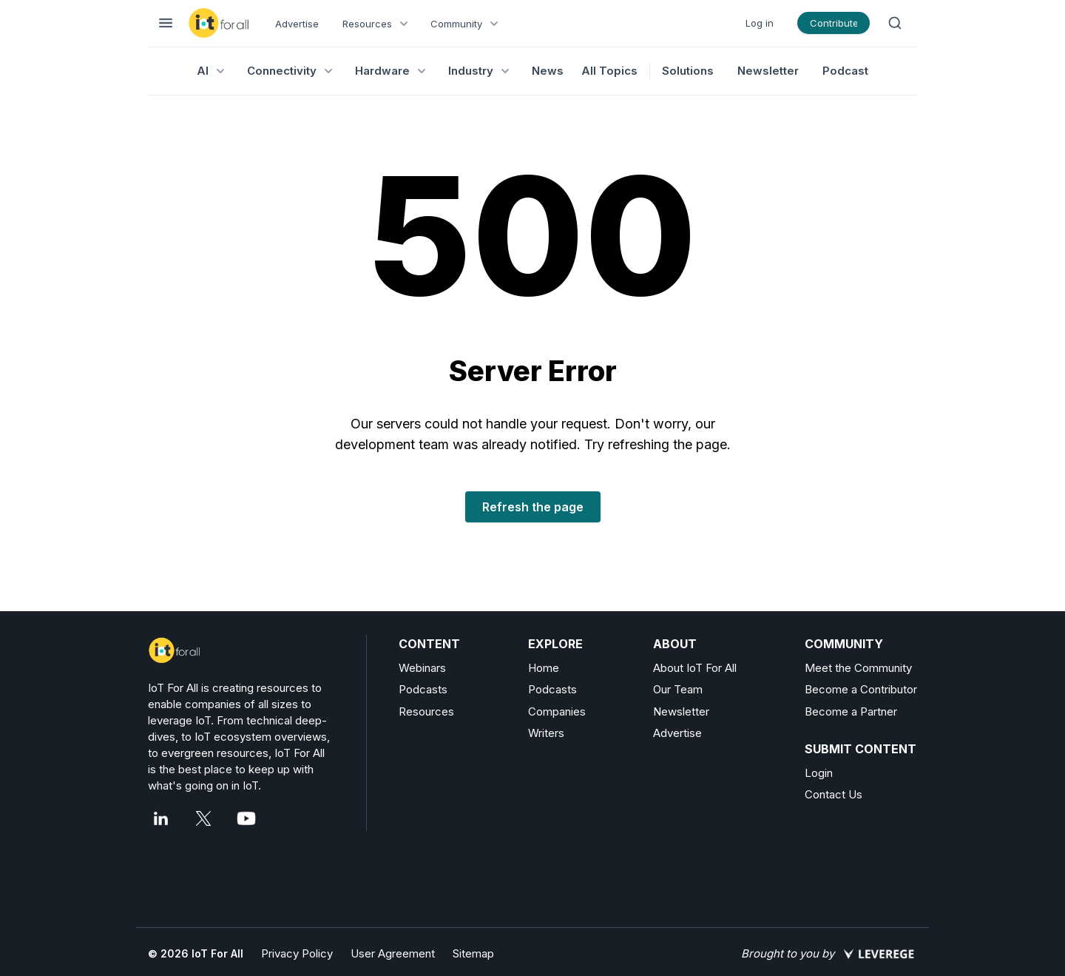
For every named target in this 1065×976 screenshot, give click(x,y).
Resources (426, 711)
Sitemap (473, 953)
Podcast (845, 71)
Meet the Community (858, 668)
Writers (546, 733)
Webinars (422, 668)
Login (819, 773)
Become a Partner (851, 711)
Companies (557, 711)
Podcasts (423, 689)
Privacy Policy (297, 953)
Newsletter (768, 71)
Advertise (297, 24)
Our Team (678, 689)
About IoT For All (695, 668)
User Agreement (393, 953)
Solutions (688, 71)
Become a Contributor (861, 689)
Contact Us (833, 794)
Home (543, 668)
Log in (760, 23)
